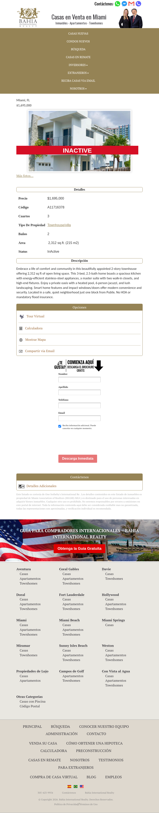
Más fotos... (25, 175)
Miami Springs (113, 620)
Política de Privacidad (66, 804)
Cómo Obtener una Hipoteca (94, 743)
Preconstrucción (93, 750)
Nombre (62, 373)
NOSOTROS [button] (78, 88)
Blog (91, 776)
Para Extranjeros (76, 767)
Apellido (63, 387)
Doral (20, 594)
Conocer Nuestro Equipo (104, 726)
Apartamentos (30, 578)
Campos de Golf (71, 671)
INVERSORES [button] (78, 65)
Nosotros (79, 759)
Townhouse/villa (59, 225)
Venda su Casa (43, 743)
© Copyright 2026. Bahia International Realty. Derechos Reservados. (76, 799)
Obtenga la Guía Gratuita (79, 548)
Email (61, 412)
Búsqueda (60, 726)
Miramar (23, 645)
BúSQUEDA (78, 49)
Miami (21, 620)
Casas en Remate (44, 759)
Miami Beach (69, 620)
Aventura (23, 569)
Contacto (96, 733)
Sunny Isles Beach (73, 645)
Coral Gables (69, 569)
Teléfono (63, 399)
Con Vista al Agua (116, 671)
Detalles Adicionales (38, 486)
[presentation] (89, 440)
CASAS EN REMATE (78, 57)
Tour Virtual (31, 316)
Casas (24, 573)
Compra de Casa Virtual (54, 776)
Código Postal (30, 706)
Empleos (113, 776)
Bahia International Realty (99, 792)
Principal (32, 726)
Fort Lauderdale (71, 594)
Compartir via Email (36, 351)
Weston (108, 645)
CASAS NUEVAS (78, 33)
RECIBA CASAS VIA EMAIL (78, 80)
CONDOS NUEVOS (78, 41)
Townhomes (28, 583)
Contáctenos (69, 792)
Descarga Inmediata (77, 458)
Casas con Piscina (33, 701)
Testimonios (111, 759)
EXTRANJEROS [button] (78, 73)
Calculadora (31, 328)
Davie (106, 569)
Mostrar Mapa (32, 339)
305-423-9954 (45, 792)
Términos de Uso (88, 804)
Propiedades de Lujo (32, 671)
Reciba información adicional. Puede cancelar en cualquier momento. (77, 427)
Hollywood (110, 594)
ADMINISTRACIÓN (62, 733)
